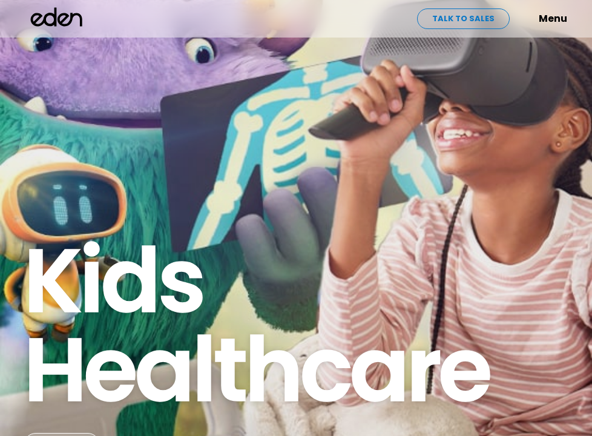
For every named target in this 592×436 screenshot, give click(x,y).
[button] (533, 18)
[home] (57, 18)
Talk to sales (463, 18)
